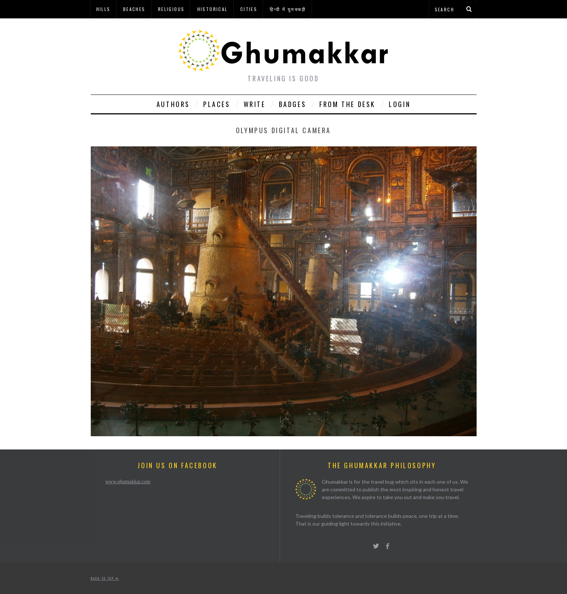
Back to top (105, 578)
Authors (173, 104)
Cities (248, 9)
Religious (171, 9)
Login (399, 104)
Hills (103, 9)
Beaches (134, 9)
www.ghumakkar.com (128, 481)
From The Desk (347, 104)
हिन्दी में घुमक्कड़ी (288, 9)
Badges (292, 104)
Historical (212, 9)
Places (216, 104)
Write (255, 104)
